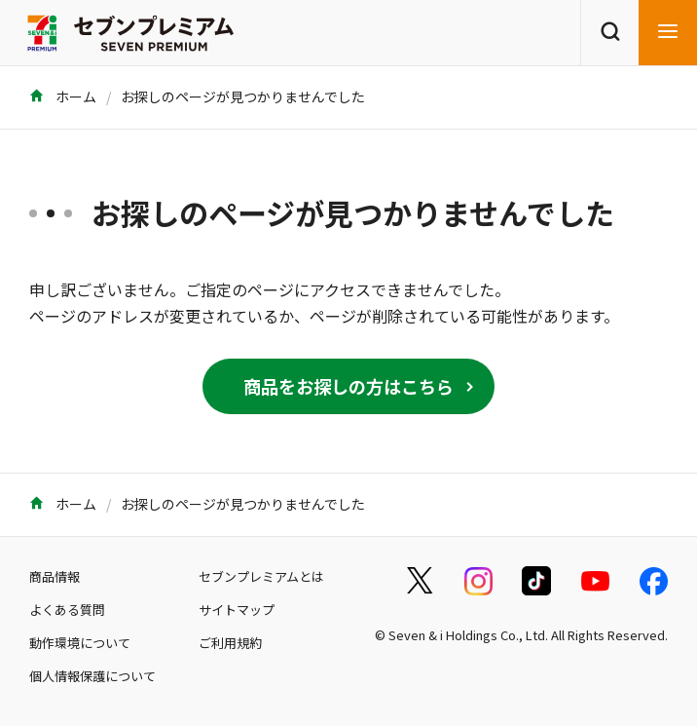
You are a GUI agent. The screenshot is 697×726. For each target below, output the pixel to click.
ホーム (62, 96)
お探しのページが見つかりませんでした (243, 96)
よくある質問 (67, 609)
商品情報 (54, 576)
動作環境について (79, 642)
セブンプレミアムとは (261, 576)
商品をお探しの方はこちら (348, 386)
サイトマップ (237, 609)
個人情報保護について (92, 676)
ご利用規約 (230, 642)
